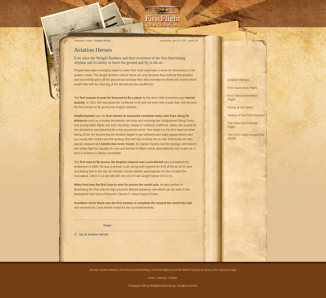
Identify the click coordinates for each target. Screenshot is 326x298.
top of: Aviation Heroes (93, 234)
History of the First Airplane (246, 115)
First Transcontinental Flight (242, 97)
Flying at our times (240, 107)
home (89, 40)
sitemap (161, 277)
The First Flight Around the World (245, 136)
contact (173, 277)
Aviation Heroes (238, 80)
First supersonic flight (242, 87)
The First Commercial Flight (242, 125)
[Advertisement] (123, 248)
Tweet (107, 225)
